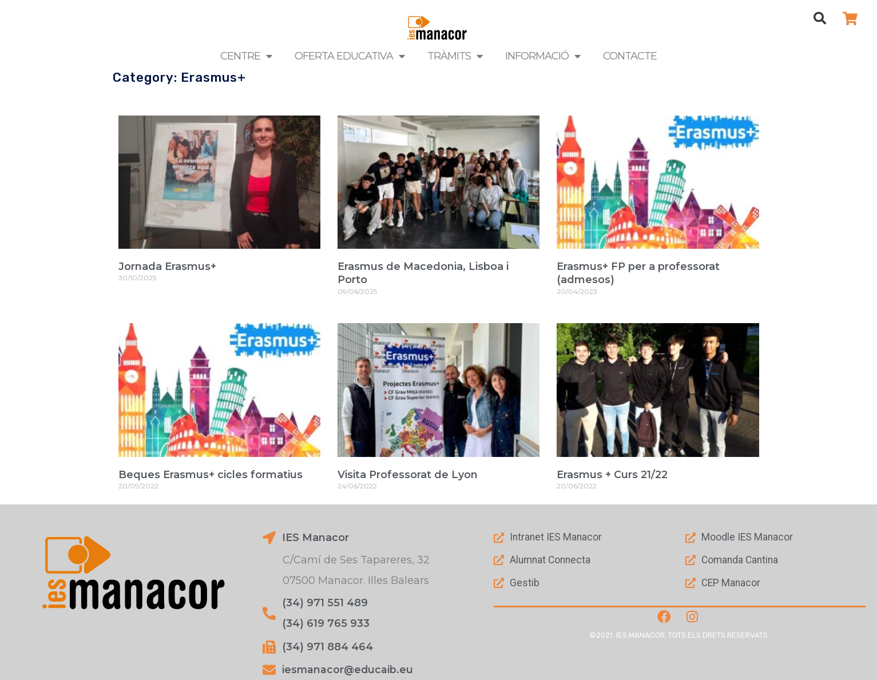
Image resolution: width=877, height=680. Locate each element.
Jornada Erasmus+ (167, 266)
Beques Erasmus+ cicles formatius (210, 474)
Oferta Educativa (349, 56)
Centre (246, 56)
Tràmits (454, 56)
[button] (819, 18)
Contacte (630, 56)
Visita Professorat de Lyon (408, 474)
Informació (542, 56)
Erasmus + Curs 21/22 (612, 474)
